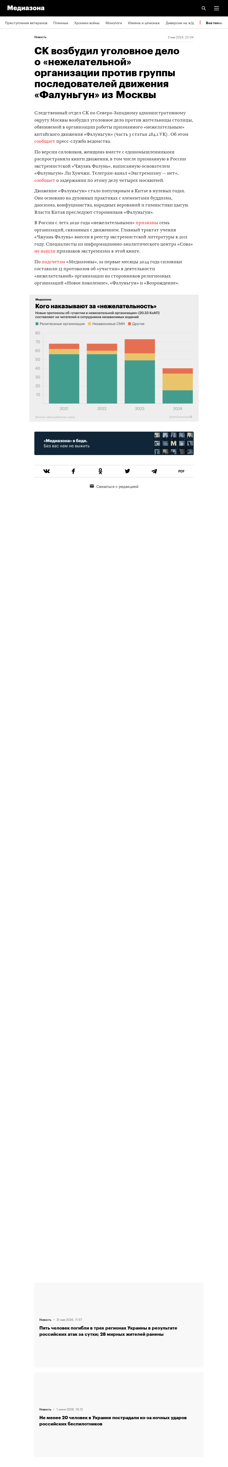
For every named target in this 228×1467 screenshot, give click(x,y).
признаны (147, 223)
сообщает (44, 141)
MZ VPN (11, 1375)
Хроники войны (87, 22)
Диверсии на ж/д (180, 22)
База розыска (16, 1403)
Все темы (214, 23)
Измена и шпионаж (144, 22)
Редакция (12, 1317)
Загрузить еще (119, 1095)
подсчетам (53, 262)
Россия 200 (15, 1389)
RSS (10, 1332)
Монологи (114, 22)
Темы (9, 1289)
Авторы (11, 1303)
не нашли (45, 251)
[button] (217, 8)
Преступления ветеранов (26, 22)
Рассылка (13, 1346)
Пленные (60, 22)
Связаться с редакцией (114, 486)
